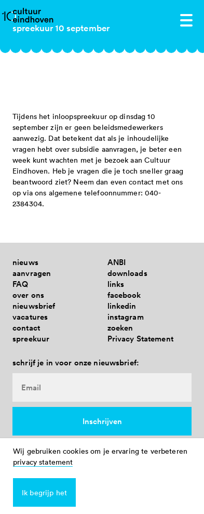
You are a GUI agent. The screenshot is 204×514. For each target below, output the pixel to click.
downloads (127, 273)
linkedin (122, 305)
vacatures (30, 316)
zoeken (120, 327)
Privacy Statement (140, 338)
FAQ (20, 284)
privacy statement (43, 462)
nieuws (25, 262)
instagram (125, 316)
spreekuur (30, 338)
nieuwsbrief (34, 305)
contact (26, 327)
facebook (124, 294)
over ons (28, 294)
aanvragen (31, 273)
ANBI (116, 262)
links (116, 284)
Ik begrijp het (44, 492)
